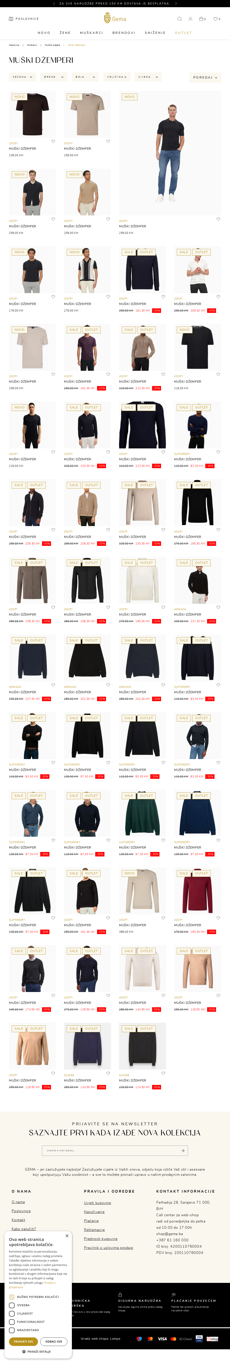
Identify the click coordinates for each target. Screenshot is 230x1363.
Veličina (116, 77)
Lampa (115, 1338)
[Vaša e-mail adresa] (115, 1151)
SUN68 (69, 1075)
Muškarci (92, 33)
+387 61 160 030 (172, 1240)
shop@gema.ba (169, 1234)
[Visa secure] (199, 1338)
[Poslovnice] (24, 19)
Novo (44, 33)
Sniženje (155, 33)
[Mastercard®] (139, 1338)
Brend (54, 77)
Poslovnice (21, 1211)
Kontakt (18, 1220)
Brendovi (124, 33)
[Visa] (162, 1338)
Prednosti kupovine (100, 1239)
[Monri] (212, 1338)
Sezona (22, 77)
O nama (18, 1202)
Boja (85, 77)
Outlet (183, 33)
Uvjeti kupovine (97, 1203)
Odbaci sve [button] (53, 1341)
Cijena (148, 77)
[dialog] (38, 1295)
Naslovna (14, 45)
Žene (65, 33)
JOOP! (13, 143)
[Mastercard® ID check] (181, 1338)
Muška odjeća (52, 45)
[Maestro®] (150, 1338)
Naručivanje (94, 1212)
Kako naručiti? (24, 1229)
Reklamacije (94, 1230)
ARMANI (180, 609)
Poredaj (205, 77)
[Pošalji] (183, 1151)
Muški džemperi (77, 45)
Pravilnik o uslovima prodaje (108, 1248)
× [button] (67, 1236)
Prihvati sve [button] (23, 1341)
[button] (56, 3)
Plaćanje (91, 1221)
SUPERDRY (182, 454)
